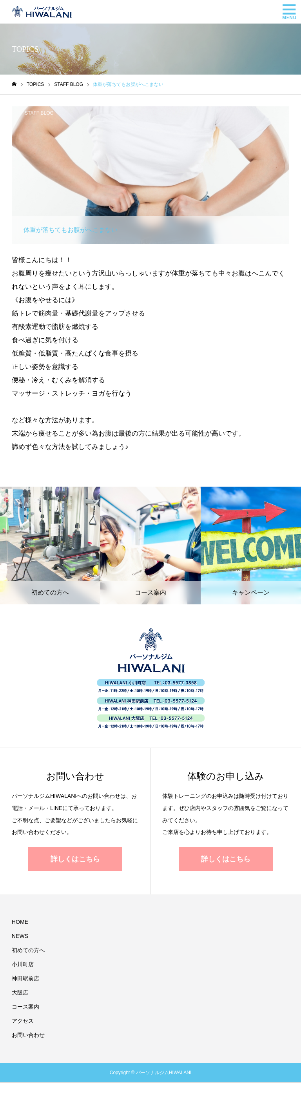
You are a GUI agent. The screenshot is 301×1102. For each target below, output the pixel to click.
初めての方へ (28, 950)
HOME (20, 922)
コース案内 (25, 1006)
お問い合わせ (28, 1035)
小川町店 (23, 964)
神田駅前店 (25, 978)
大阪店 (20, 992)
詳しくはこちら (75, 859)
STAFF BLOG (39, 113)
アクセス (23, 1021)
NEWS (20, 936)
